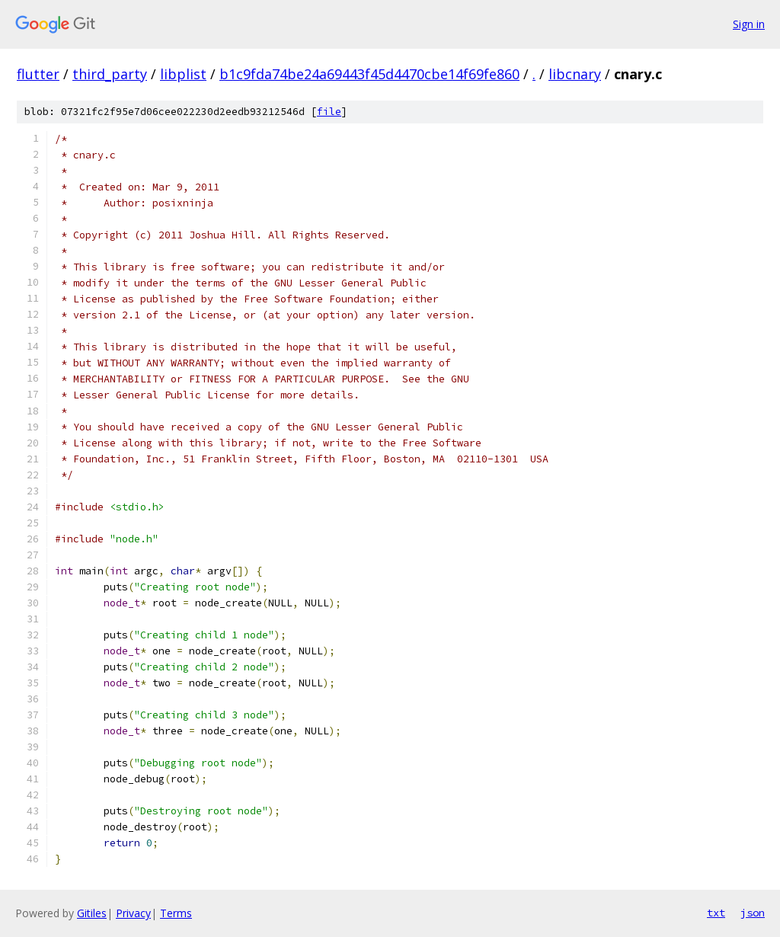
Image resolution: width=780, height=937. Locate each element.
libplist (183, 74)
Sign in (749, 24)
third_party (109, 74)
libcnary (574, 74)
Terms (176, 913)
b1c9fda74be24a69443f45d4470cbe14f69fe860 (369, 74)
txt (716, 912)
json (752, 912)
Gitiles (92, 913)
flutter (38, 74)
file (329, 111)
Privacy (133, 913)
